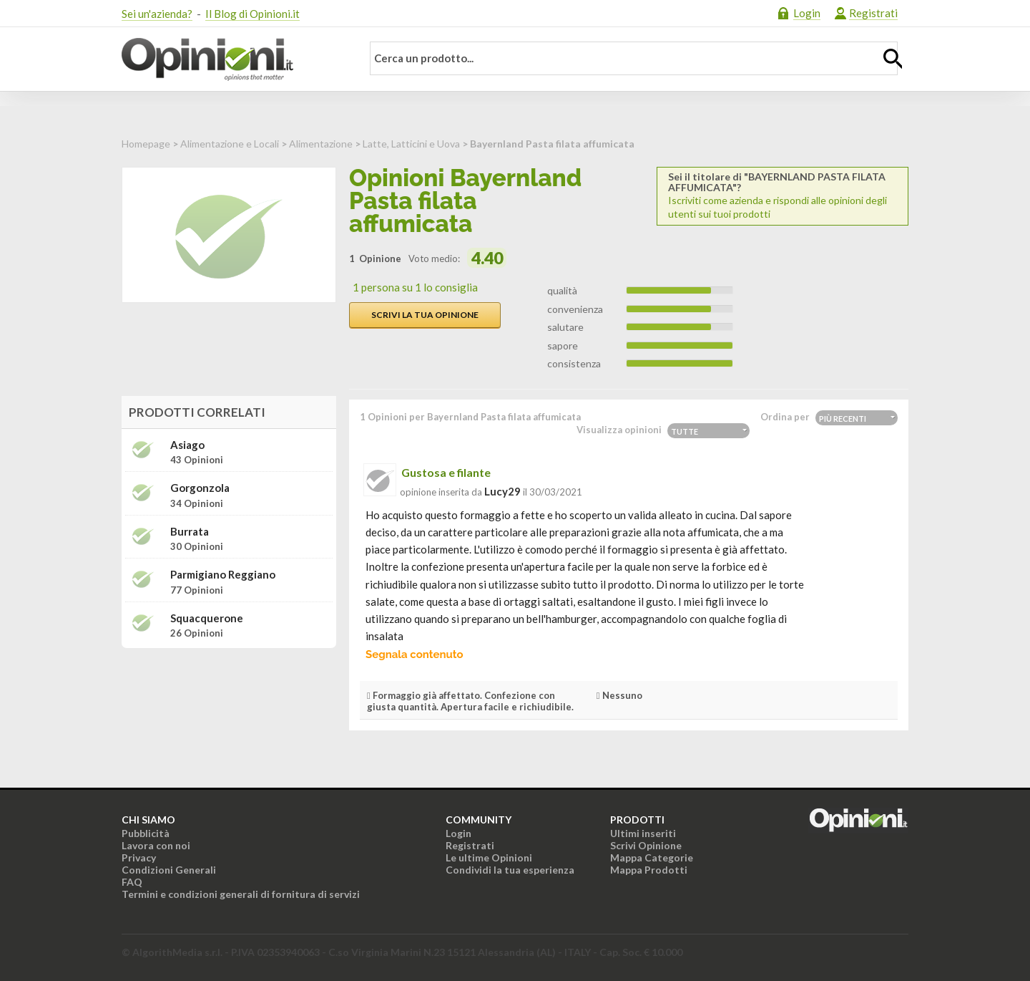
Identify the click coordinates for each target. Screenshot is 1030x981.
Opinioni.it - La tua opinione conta (232, 59)
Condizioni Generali (169, 870)
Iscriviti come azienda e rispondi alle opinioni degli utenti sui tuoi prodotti (782, 195)
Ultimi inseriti (643, 833)
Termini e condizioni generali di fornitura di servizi (241, 894)
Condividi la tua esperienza (510, 870)
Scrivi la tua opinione (425, 314)
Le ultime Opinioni (489, 857)
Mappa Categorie (651, 857)
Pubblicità (146, 833)
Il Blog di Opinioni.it (252, 13)
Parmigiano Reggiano (222, 575)
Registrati (873, 12)
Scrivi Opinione (646, 845)
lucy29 (502, 491)
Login (806, 12)
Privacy (139, 857)
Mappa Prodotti (648, 870)
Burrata (189, 532)
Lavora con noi (156, 845)
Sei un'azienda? (157, 13)
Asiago (187, 445)
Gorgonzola (200, 488)
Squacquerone (206, 618)
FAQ (132, 882)
